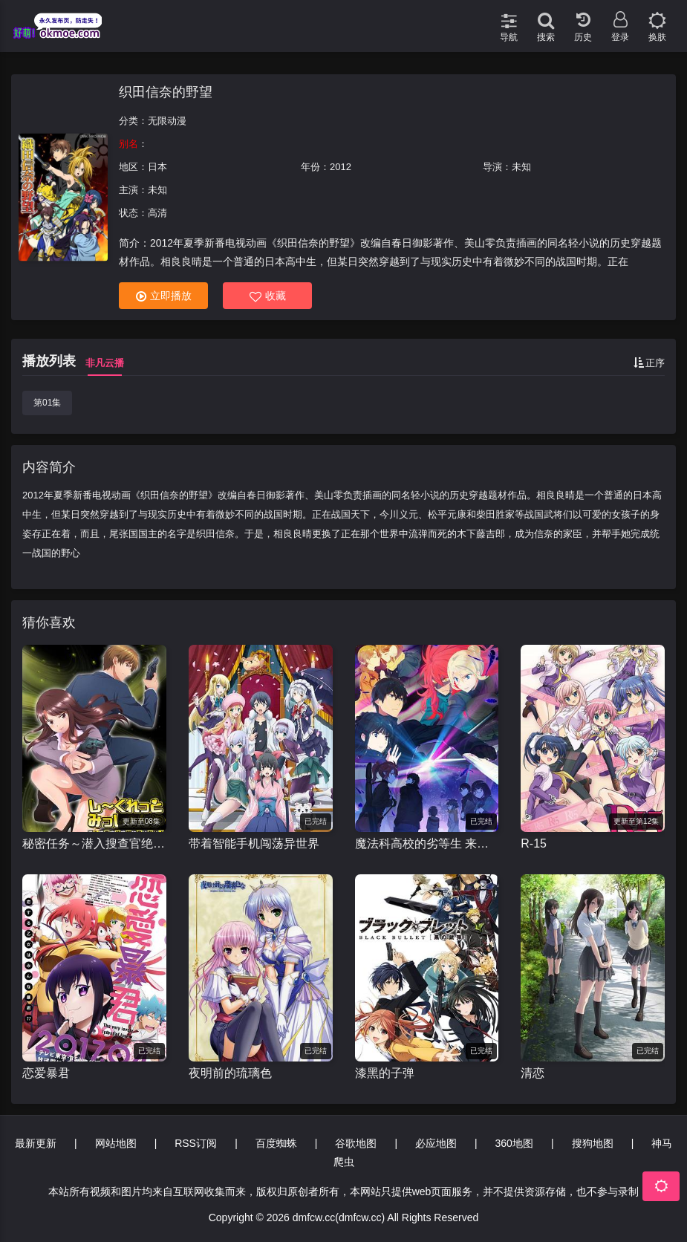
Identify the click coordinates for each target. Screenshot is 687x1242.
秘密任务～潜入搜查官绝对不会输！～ (94, 843)
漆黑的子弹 (384, 1073)
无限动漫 (167, 120)
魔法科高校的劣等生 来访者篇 (427, 843)
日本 (157, 166)
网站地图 (116, 1143)
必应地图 (436, 1143)
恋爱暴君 (46, 1073)
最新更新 (35, 1143)
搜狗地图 (592, 1143)
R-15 (534, 843)
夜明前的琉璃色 (230, 1073)
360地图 (514, 1143)
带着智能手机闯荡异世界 (254, 843)
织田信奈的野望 (165, 92)
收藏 (268, 296)
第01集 (47, 402)
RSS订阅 (196, 1143)
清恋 (532, 1073)
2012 (340, 166)
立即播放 (164, 296)
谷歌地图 (356, 1143)
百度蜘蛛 (276, 1143)
